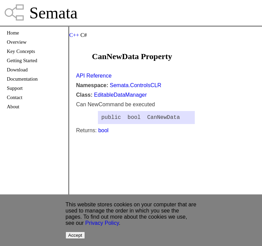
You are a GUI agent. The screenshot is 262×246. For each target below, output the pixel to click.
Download (17, 69)
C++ (74, 35)
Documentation (22, 79)
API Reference (94, 76)
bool (103, 132)
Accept (75, 235)
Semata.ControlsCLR (135, 85)
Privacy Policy (102, 223)
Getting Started (22, 60)
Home (13, 33)
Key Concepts (21, 51)
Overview (17, 42)
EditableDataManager (120, 95)
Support (15, 88)
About (13, 106)
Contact (15, 97)
